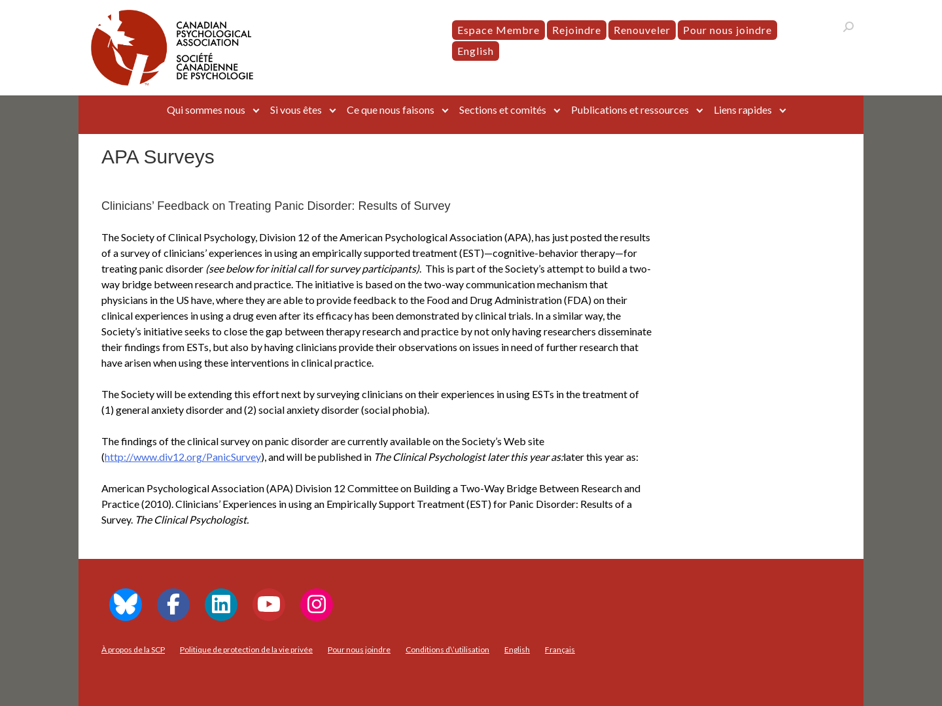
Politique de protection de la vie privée (246, 649)
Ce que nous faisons (390, 109)
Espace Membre (498, 30)
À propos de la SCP (133, 649)
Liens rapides (743, 109)
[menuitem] (475, 51)
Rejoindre (576, 30)
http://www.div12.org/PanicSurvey (183, 456)
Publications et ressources (630, 109)
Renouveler (642, 30)
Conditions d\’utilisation (447, 649)
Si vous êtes (296, 109)
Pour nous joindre (727, 30)
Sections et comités (502, 109)
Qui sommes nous (206, 109)
